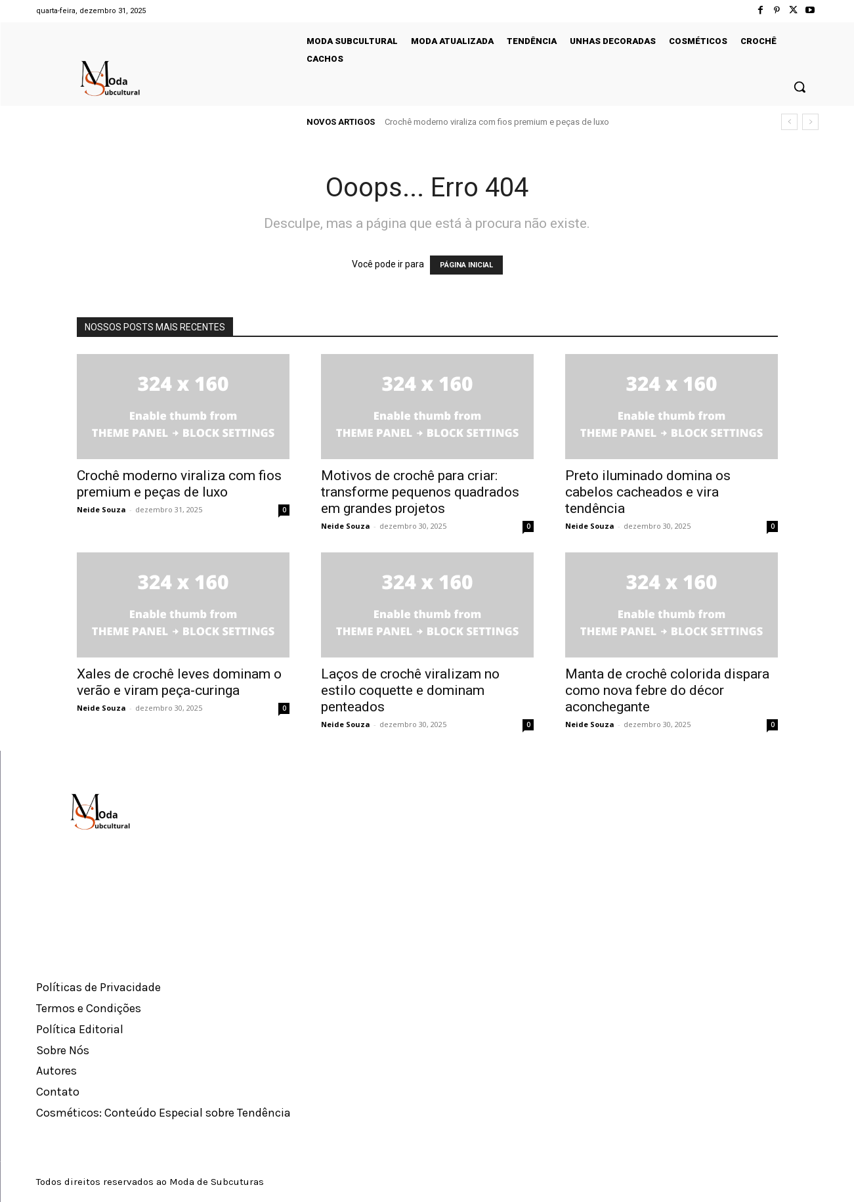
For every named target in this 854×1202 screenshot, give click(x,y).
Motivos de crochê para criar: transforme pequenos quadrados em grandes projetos (420, 492)
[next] (810, 122)
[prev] (789, 122)
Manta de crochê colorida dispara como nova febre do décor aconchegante (667, 690)
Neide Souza (101, 509)
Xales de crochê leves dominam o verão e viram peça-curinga (179, 682)
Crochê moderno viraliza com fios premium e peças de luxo (497, 122)
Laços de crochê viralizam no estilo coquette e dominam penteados (410, 690)
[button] (799, 87)
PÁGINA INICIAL (466, 265)
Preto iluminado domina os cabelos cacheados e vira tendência (648, 492)
